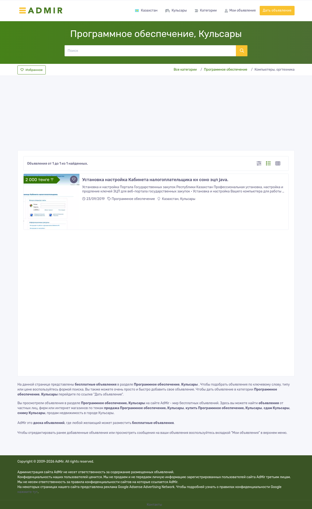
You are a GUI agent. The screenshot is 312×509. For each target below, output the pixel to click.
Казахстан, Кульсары (176, 199)
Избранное (32, 70)
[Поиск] (150, 50)
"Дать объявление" (108, 394)
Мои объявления (240, 10)
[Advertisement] (156, 112)
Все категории (185, 70)
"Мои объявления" (245, 433)
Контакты (155, 505)
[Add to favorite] (74, 179)
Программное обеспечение (225, 70)
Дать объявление (277, 10)
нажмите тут (27, 492)
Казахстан (146, 10)
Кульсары (176, 10)
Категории (206, 10)
